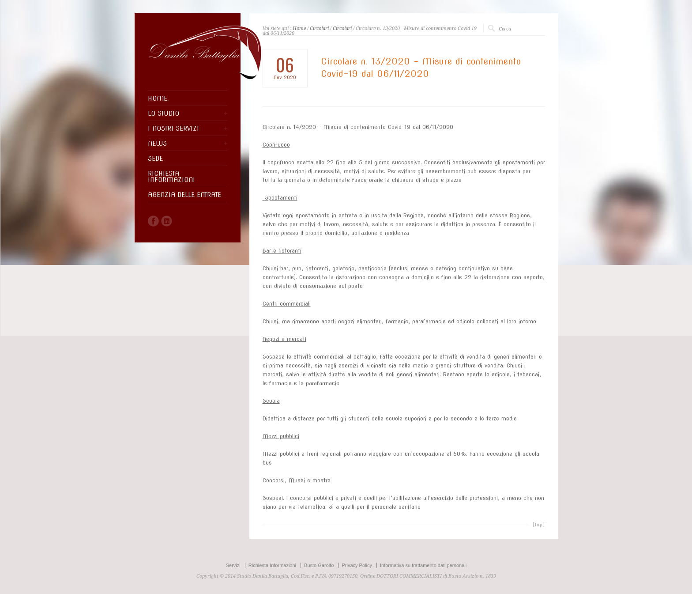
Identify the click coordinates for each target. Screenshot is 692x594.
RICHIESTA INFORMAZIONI (171, 176)
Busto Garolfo (319, 565)
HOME (157, 98)
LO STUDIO (163, 113)
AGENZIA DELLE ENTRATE (184, 195)
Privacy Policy (357, 565)
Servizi (233, 565)
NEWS (157, 143)
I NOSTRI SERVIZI (173, 128)
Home (299, 28)
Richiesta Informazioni (272, 565)
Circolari (319, 28)
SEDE (155, 158)
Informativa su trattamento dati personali (423, 565)
